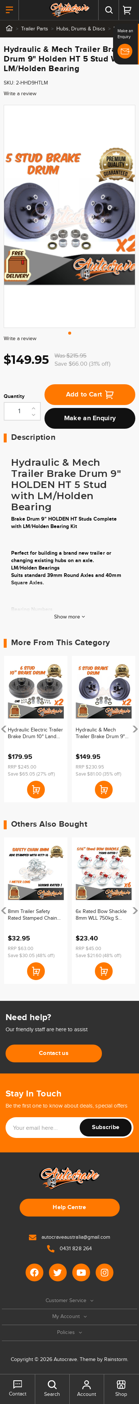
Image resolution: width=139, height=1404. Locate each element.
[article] (36, 729)
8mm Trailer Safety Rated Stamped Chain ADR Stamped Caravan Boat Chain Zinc (34, 915)
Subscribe (106, 1127)
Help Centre (69, 1207)
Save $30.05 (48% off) (31, 956)
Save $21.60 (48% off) (98, 956)
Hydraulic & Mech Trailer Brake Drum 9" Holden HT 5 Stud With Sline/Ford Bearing (102, 733)
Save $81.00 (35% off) (98, 774)
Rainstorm (115, 1359)
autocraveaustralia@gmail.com (69, 1237)
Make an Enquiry (90, 418)
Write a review (20, 94)
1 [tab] (69, 333)
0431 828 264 (69, 1249)
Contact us (54, 1053)
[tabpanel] (69, 216)
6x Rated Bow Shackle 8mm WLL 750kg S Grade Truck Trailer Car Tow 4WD (102, 915)
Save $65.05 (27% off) (31, 774)
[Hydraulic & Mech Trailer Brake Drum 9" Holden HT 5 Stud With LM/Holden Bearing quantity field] (22, 411)
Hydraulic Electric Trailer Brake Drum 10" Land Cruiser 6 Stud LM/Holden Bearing (35, 733)
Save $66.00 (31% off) (82, 364)
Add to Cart (90, 394)
